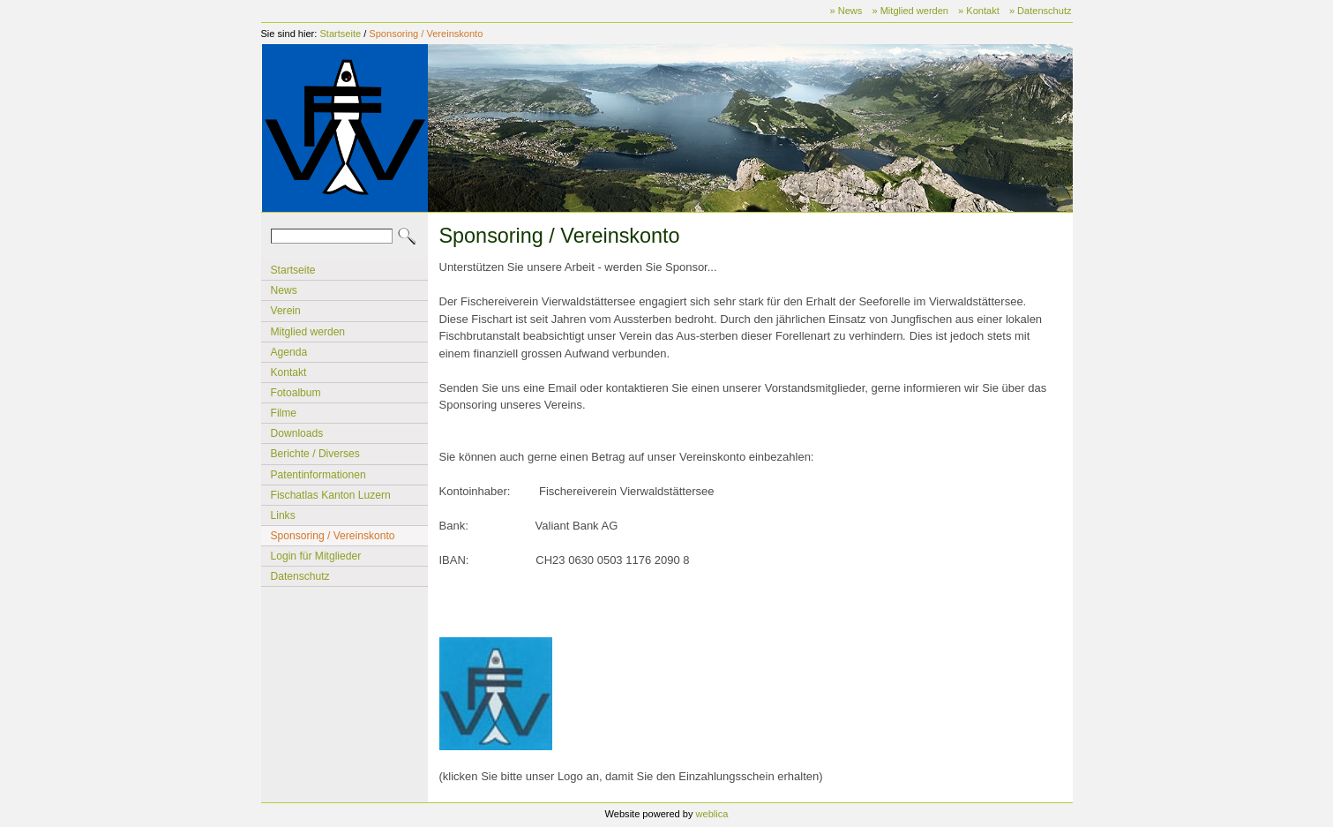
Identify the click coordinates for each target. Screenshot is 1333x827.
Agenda (289, 352)
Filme (284, 413)
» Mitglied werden (910, 10)
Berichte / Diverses (315, 453)
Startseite (340, 33)
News (284, 290)
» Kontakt (979, 10)
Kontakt (289, 372)
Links (283, 515)
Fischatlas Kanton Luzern (331, 495)
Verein (286, 310)
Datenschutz (300, 576)
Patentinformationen (318, 475)
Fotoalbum (296, 393)
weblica (712, 813)
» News (846, 10)
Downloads (297, 433)
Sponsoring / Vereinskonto (426, 33)
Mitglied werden (308, 332)
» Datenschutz (1040, 10)
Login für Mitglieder (316, 556)
